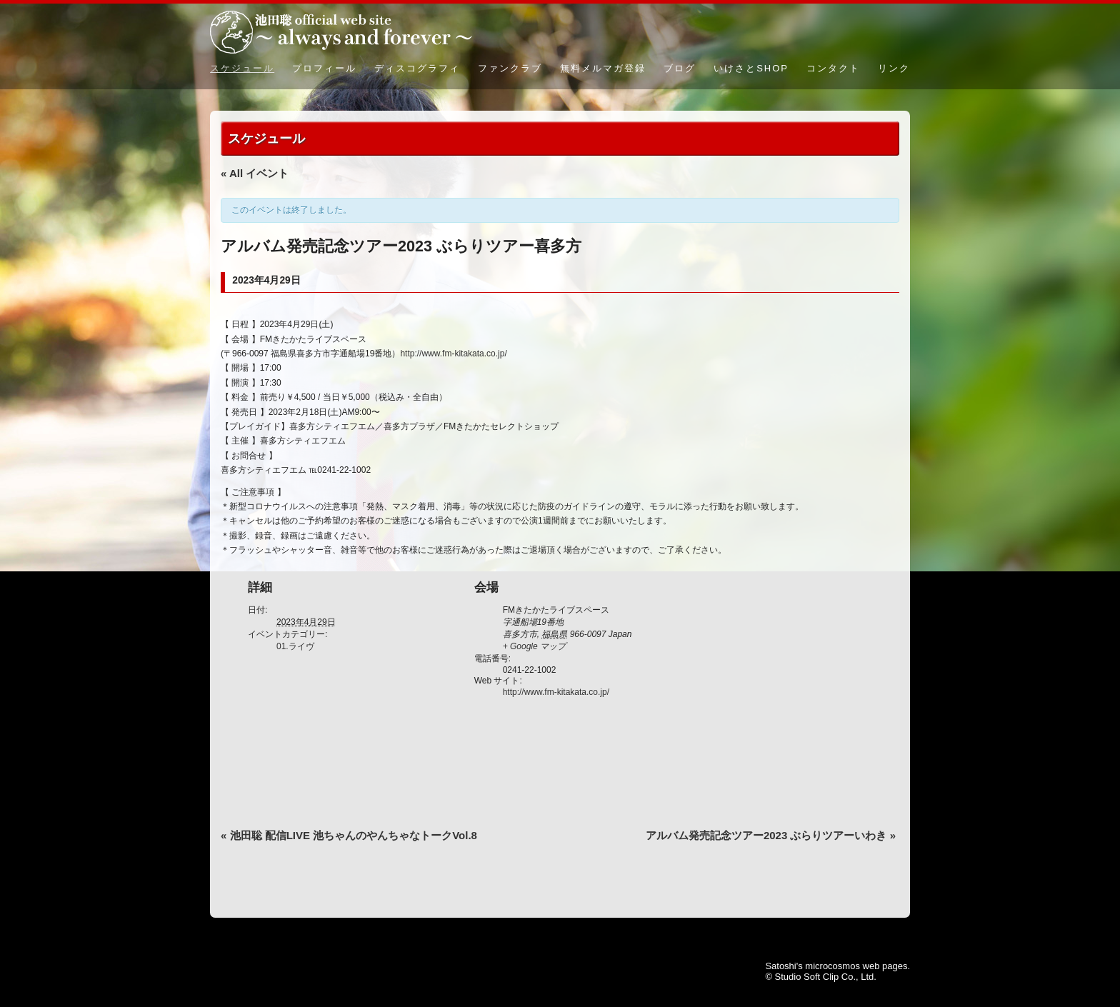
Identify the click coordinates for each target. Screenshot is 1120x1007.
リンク (894, 68)
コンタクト (833, 68)
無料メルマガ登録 (603, 68)
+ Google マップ (534, 646)
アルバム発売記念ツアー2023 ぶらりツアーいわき (771, 835)
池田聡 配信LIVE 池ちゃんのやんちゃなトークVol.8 (349, 835)
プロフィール (324, 68)
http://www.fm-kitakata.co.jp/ (453, 354)
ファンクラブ (510, 68)
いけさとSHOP (751, 68)
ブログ (680, 68)
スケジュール (242, 68)
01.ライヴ (295, 646)
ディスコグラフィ (417, 68)
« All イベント (255, 173)
